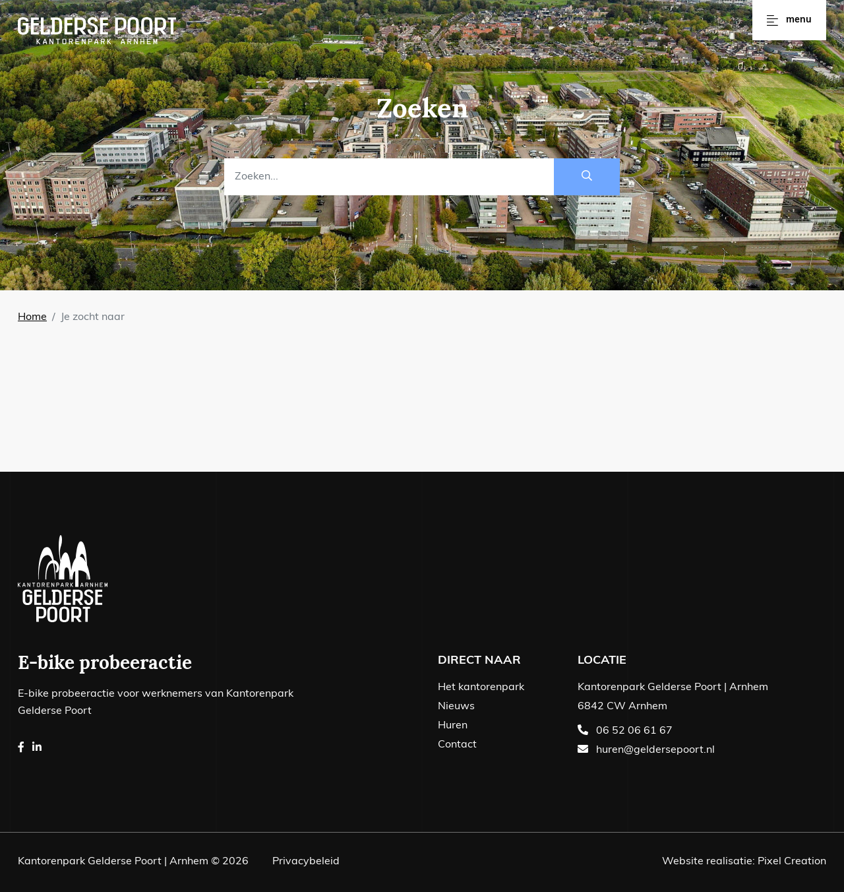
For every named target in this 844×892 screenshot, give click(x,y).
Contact (457, 745)
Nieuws (456, 706)
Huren (452, 725)
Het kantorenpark (481, 687)
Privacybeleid (306, 861)
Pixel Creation (792, 861)
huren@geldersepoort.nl (655, 750)
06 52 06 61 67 (634, 731)
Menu (789, 20)
